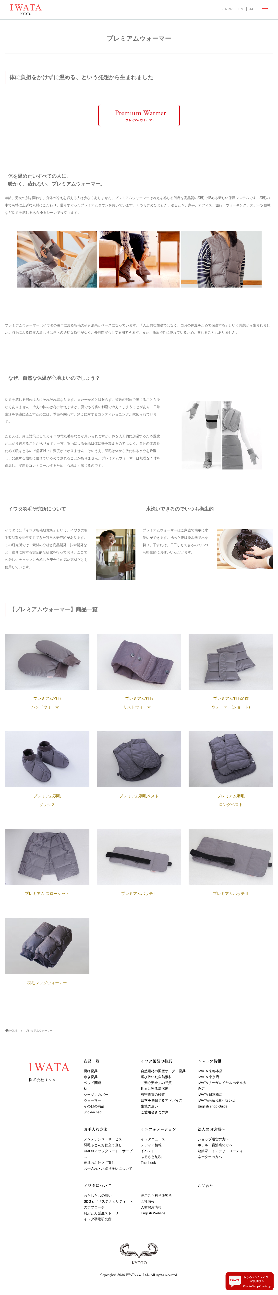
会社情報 (148, 1201)
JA (251, 9)
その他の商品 (94, 1106)
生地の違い (149, 1106)
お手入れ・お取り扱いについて (108, 1168)
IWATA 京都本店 (210, 1071)
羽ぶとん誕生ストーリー (103, 1213)
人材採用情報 (151, 1207)
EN (240, 9)
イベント (148, 1151)
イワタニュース (153, 1139)
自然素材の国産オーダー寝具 (163, 1071)
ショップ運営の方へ (213, 1139)
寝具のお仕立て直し (99, 1163)
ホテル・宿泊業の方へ (215, 1145)
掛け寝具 (90, 1071)
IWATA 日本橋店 (210, 1094)
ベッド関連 (92, 1083)
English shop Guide (212, 1106)
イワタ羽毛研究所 (97, 1219)
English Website (153, 1213)
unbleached (92, 1112)
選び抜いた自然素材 (156, 1077)
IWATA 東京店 (208, 1077)
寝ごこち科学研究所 (156, 1195)
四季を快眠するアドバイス (162, 1100)
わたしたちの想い (98, 1195)
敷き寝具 (90, 1077)
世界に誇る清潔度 (155, 1089)
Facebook (148, 1163)
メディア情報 (151, 1145)
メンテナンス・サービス (103, 1139)
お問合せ (205, 1185)
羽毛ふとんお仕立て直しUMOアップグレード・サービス (108, 1151)
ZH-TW (226, 9)
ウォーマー (92, 1100)
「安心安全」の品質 (156, 1083)
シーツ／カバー (96, 1094)
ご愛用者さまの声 (155, 1112)
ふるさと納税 (151, 1157)
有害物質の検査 (153, 1094)
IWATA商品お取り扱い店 (217, 1100)
